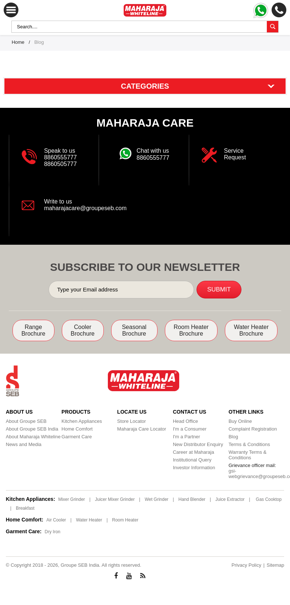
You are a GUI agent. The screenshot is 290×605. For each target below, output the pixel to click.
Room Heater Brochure (191, 330)
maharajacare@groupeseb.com (85, 208)
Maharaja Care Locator (141, 429)
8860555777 (60, 157)
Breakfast (25, 508)
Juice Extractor (229, 499)
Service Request (235, 154)
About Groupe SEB (26, 421)
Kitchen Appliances (81, 421)
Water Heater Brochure (251, 330)
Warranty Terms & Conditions (247, 454)
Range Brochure (33, 330)
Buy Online (240, 421)
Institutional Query (192, 460)
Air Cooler (56, 520)
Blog (233, 436)
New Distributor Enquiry (198, 444)
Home (18, 42)
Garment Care (76, 436)
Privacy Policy (246, 565)
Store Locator (131, 421)
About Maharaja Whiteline (33, 436)
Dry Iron (52, 531)
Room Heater (125, 520)
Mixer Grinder (71, 499)
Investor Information (194, 467)
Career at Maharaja (193, 452)
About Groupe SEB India (32, 429)
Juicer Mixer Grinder (115, 499)
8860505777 (60, 164)
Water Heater (89, 520)
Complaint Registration (253, 429)
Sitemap (275, 565)
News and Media (24, 444)
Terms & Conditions (249, 444)
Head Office (185, 421)
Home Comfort (77, 429)
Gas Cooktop (269, 499)
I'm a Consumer (189, 429)
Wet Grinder (156, 499)
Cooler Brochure (83, 330)
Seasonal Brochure (134, 330)
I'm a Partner (186, 436)
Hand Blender (191, 499)
